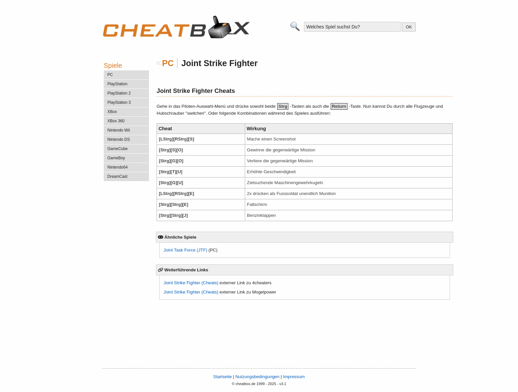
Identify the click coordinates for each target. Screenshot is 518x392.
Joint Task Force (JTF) (185, 250)
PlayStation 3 (119, 102)
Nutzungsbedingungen (257, 376)
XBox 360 (116, 121)
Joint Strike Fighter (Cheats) (191, 282)
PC (168, 63)
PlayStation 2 (119, 93)
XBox (112, 111)
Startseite (222, 376)
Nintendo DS (118, 139)
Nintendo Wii (118, 130)
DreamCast (117, 176)
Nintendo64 (117, 167)
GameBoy (116, 158)
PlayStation (117, 84)
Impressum (294, 376)
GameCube (117, 148)
